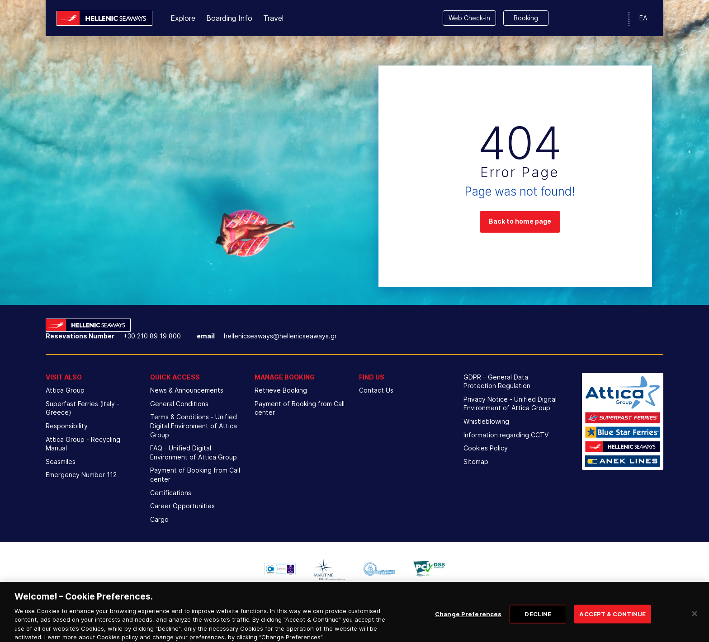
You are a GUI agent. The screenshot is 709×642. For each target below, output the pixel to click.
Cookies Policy (485, 448)
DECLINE (538, 620)
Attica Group (65, 390)
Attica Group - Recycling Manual (83, 444)
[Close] (694, 620)
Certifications (170, 493)
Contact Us (376, 390)
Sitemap (475, 461)
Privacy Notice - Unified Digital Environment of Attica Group (510, 403)
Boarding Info (229, 18)
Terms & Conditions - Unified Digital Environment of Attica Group (193, 425)
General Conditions (179, 404)
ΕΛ (643, 18)
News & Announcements (186, 390)
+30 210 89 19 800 (152, 336)
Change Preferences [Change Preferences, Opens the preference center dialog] (468, 620)
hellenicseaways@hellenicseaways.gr (280, 336)
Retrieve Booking (281, 390)
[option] (280, 568)
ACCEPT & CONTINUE (612, 620)
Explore (182, 18)
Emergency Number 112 (81, 474)
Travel (273, 18)
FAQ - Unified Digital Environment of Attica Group (193, 452)
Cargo (159, 519)
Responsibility (67, 426)
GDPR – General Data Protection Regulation (496, 381)
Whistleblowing (486, 421)
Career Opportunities (182, 506)
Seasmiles (61, 461)
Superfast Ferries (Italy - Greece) (82, 408)
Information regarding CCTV (505, 435)
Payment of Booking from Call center (195, 474)
